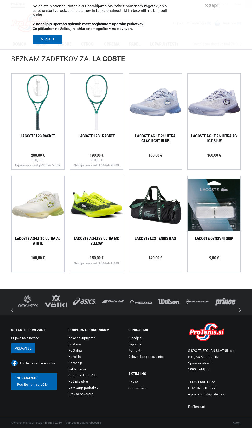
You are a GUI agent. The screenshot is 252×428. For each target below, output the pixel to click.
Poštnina (75, 350)
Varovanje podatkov (83, 388)
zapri (212, 5)
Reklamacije (77, 369)
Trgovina (134, 344)
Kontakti (134, 350)
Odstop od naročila (82, 375)
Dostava (74, 344)
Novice (133, 382)
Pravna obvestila (80, 394)
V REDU (47, 39)
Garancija (75, 363)
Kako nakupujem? (81, 338)
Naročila (74, 357)
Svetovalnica (137, 388)
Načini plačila (78, 381)
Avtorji (237, 422)
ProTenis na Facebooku (37, 363)
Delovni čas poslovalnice (146, 357)
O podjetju (135, 338)
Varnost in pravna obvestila (83, 422)
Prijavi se (23, 348)
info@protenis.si (213, 394)
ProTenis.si (196, 407)
